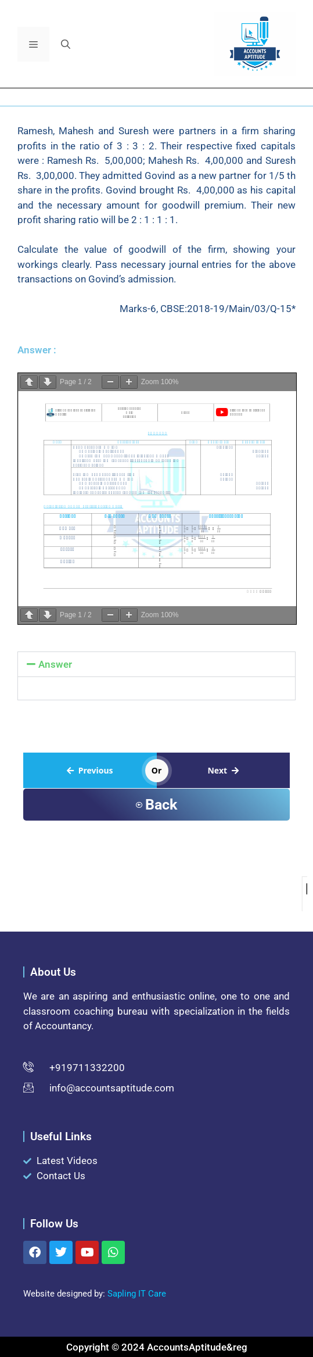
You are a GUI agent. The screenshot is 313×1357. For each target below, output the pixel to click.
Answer (55, 664)
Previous (90, 770)
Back (156, 804)
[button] (65, 44)
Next (223, 770)
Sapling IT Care (136, 1293)
